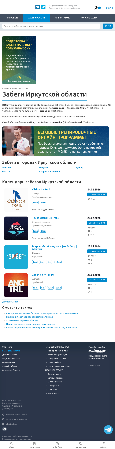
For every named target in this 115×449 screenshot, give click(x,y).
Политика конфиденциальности (17, 436)
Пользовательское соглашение (16, 439)
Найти (108, 26)
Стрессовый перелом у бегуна (22, 320)
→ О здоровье (52, 386)
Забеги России (36, 18)
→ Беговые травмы (54, 378)
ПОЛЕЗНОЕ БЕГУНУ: (54, 370)
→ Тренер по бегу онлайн (56, 351)
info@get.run (11, 424)
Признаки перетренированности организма (29, 317)
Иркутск (43, 167)
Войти (109, 8)
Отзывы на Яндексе (11, 370)
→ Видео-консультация (56, 355)
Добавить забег (10, 301)
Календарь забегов (11, 351)
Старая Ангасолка (49, 171)
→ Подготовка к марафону (57, 366)
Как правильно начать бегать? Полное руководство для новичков (42, 313)
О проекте (12, 18)
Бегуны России (8, 362)
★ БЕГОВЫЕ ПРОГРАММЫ (57, 347)
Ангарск (6, 167)
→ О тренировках (53, 382)
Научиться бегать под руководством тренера (30, 324)
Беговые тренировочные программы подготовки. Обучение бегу (41, 327)
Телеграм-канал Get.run (16, 415)
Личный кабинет (9, 366)
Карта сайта (94, 366)
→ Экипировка (52, 393)
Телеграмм (4, 429)
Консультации (89, 18)
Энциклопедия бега (11, 358)
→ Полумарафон (53, 362)
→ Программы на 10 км (55, 358)
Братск (6, 171)
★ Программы (63, 18)
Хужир (79, 167)
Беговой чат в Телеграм (16, 419)
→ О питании (51, 389)
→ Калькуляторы (53, 374)
